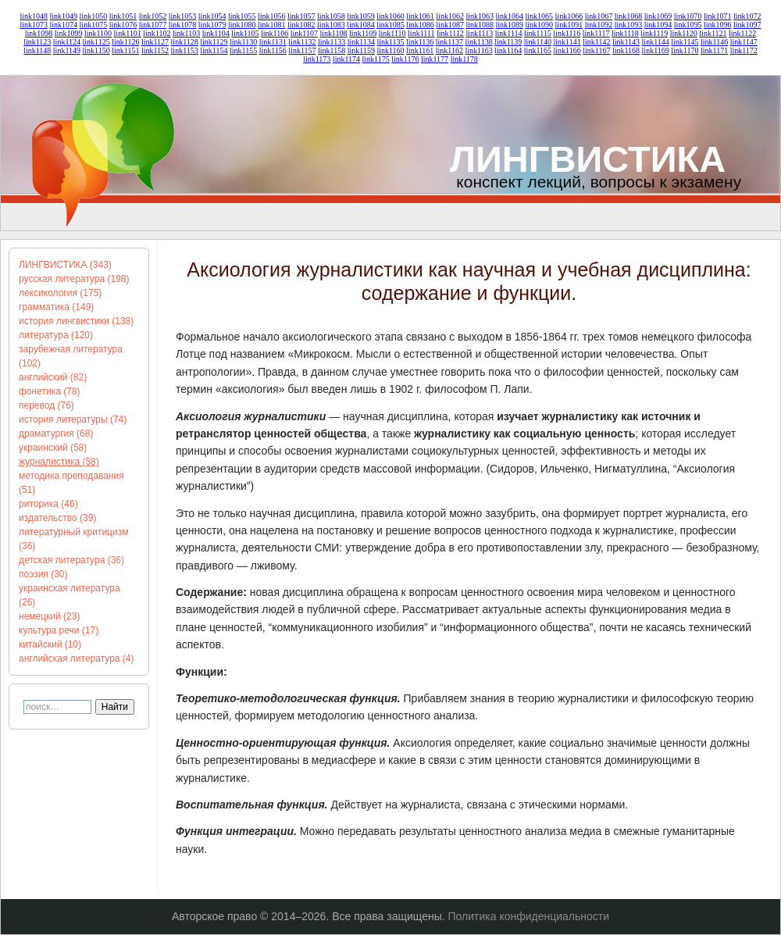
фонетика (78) (49, 391)
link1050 (94, 16)
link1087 (450, 24)
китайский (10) (50, 644)
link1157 (302, 50)
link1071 (718, 16)
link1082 (301, 24)
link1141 (567, 41)
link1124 (66, 41)
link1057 (301, 16)
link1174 (346, 59)
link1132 (302, 41)
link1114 (508, 33)
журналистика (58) (59, 461)
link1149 (66, 50)
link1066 (569, 16)
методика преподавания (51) (71, 482)
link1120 (683, 33)
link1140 (537, 41)
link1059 (361, 16)
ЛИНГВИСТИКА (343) (65, 264)
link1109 (362, 33)
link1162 (449, 50)
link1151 (125, 50)
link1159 (361, 50)
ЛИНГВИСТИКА (588, 159)
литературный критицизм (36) (73, 538)
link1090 (540, 24)
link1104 (216, 33)
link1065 (540, 16)
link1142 (596, 41)
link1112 (450, 33)
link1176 (405, 59)
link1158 (331, 50)
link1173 (316, 59)
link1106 (274, 33)
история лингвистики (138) (76, 321)
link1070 (688, 16)
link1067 (599, 16)
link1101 (127, 33)
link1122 (742, 33)
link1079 (212, 24)
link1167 (596, 50)
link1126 (125, 41)
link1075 (94, 24)
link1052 (153, 16)
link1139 (508, 41)
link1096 (718, 24)
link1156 (273, 50)
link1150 (96, 50)
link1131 (273, 41)
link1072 (747, 16)
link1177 (434, 59)
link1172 (744, 50)
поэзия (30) (43, 574)
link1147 (744, 41)
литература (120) (56, 335)
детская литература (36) (71, 560)
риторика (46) (48, 503)
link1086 (420, 24)
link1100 (98, 33)
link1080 (242, 24)
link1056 (272, 16)
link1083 (331, 24)
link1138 (478, 41)
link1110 (392, 33)
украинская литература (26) (69, 595)
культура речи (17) (58, 630)
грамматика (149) (56, 307)
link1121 (712, 33)
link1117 (596, 33)
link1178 (464, 59)
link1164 (508, 50)
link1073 (34, 24)
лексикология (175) (60, 292)
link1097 (747, 24)
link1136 (419, 41)
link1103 (186, 33)
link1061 (420, 16)
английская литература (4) (76, 658)
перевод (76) (46, 405)
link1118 (625, 33)
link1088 (479, 24)
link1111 (421, 33)
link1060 (390, 16)
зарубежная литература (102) (71, 356)
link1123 (37, 41)
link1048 (34, 16)
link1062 (450, 16)
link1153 (184, 50)
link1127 (155, 41)
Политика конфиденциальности (529, 916)
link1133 (331, 41)
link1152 (155, 50)
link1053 (183, 16)
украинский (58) (53, 447)
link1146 (714, 41)
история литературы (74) (73, 419)
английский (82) (53, 377)
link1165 (537, 50)
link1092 (599, 24)
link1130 (243, 41)
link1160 (390, 50)
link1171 (714, 50)
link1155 (243, 50)
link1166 (567, 50)
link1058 (331, 16)
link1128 (184, 41)
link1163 (478, 50)
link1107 (304, 33)
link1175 (376, 59)
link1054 (212, 16)
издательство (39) (57, 517)
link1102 (156, 33)
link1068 (629, 16)
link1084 (361, 24)
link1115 (537, 33)
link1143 (626, 41)
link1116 (566, 33)
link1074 (64, 24)
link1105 (245, 33)
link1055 (242, 16)
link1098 (39, 33)
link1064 (509, 16)
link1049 (64, 16)
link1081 (272, 24)
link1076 (123, 24)
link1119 (654, 33)
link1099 (69, 33)
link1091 (569, 24)
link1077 (153, 24)
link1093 (629, 24)
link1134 (361, 41)
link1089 (509, 24)
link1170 (684, 50)
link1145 (684, 41)
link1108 (333, 33)
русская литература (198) (74, 278)
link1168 (626, 50)
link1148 (37, 50)
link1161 (419, 50)
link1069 (658, 16)
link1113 (479, 33)
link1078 (183, 24)
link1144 (655, 41)
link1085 (390, 24)
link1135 (390, 41)
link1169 (655, 50)
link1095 (688, 24)
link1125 (96, 41)
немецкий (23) (49, 616)
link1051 (123, 16)
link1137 (449, 41)
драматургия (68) (56, 433)
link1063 (479, 16)
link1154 (213, 50)
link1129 (213, 41)
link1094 (658, 24)
